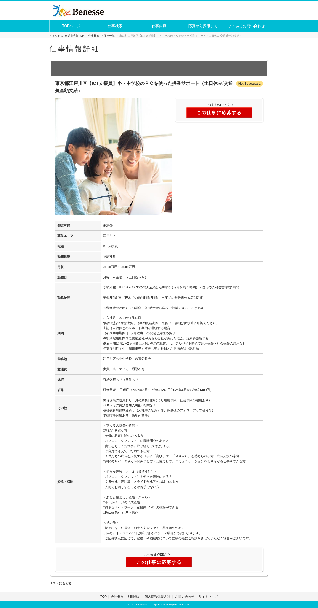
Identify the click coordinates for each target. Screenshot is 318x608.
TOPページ (71, 26)
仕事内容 (159, 26)
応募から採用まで (202, 26)
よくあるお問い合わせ (246, 26)
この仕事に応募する (219, 112)
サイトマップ (208, 596)
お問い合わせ (184, 596)
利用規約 (134, 596)
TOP (103, 596)
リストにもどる (60, 583)
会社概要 (117, 596)
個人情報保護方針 (158, 596)
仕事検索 (115, 26)
